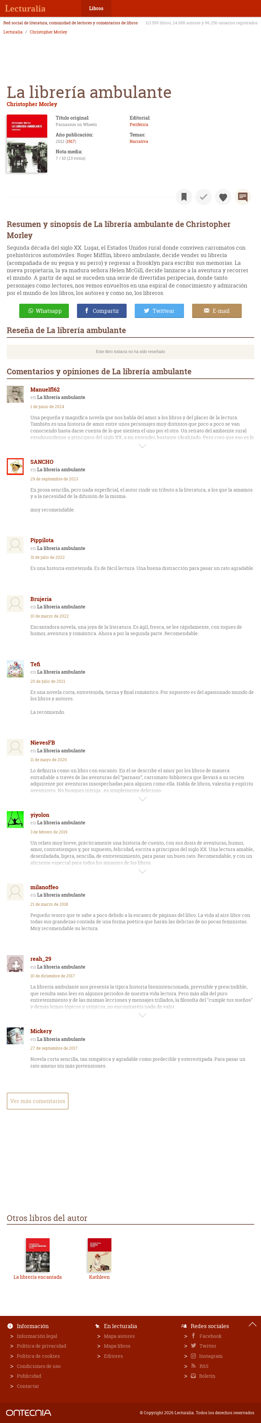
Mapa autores (119, 1336)
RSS (204, 1366)
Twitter (207, 1346)
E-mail (221, 311)
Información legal (37, 1336)
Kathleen (99, 1277)
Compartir (106, 311)
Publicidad (29, 1376)
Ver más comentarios (37, 1101)
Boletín (206, 1376)
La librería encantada (38, 1277)
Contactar (28, 1386)
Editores (113, 1356)
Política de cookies (38, 1356)
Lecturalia (13, 32)
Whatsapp (49, 311)
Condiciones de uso (39, 1366)
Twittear (164, 311)
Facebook (210, 1336)
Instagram (210, 1356)
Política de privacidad (41, 1346)
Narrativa (139, 141)
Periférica (139, 124)
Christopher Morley (48, 32)
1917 (71, 141)
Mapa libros (117, 1346)
